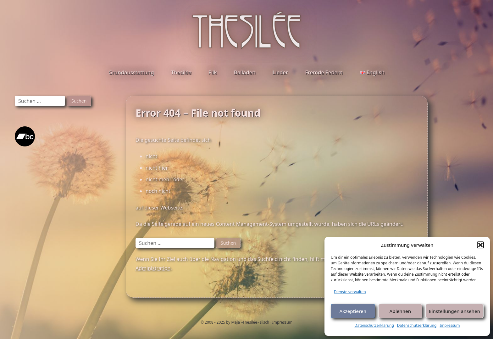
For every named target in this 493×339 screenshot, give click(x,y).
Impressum (450, 325)
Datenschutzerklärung (374, 325)
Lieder (280, 72)
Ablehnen (400, 311)
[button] (480, 245)
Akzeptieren (352, 311)
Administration (153, 268)
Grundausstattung (131, 72)
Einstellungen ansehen (454, 311)
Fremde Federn (324, 72)
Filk (212, 72)
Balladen (245, 72)
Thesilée (181, 72)
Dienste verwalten (350, 291)
